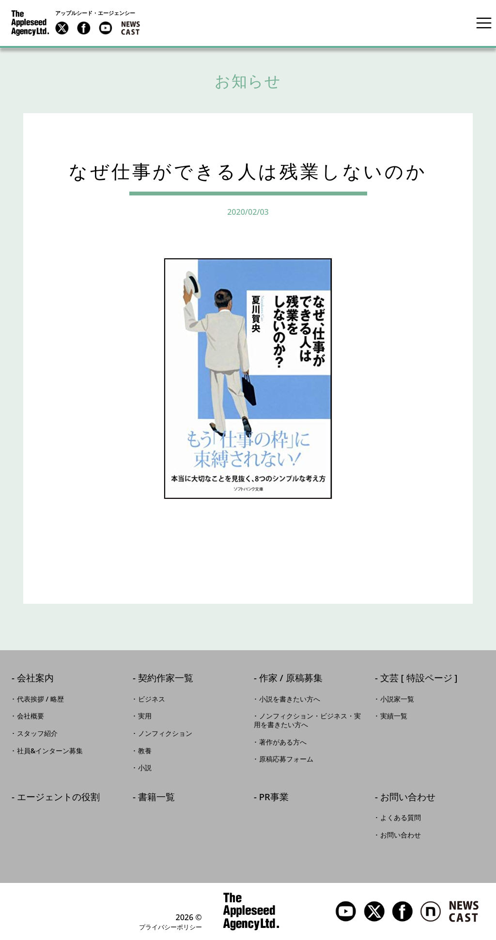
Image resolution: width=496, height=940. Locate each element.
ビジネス (151, 699)
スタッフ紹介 (37, 733)
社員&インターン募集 (50, 750)
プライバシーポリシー (170, 927)
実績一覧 (393, 716)
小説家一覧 (397, 699)
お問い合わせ (407, 797)
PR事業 (274, 797)
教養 (145, 750)
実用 (145, 716)
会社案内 (35, 678)
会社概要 (30, 716)
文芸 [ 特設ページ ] (419, 678)
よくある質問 (400, 817)
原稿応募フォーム (286, 759)
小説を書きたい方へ (289, 699)
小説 (145, 767)
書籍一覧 (156, 797)
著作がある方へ (283, 742)
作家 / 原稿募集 (291, 678)
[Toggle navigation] (484, 23)
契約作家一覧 (165, 678)
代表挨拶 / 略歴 (40, 699)
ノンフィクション (165, 733)
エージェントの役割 (58, 797)
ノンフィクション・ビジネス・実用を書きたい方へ (307, 720)
